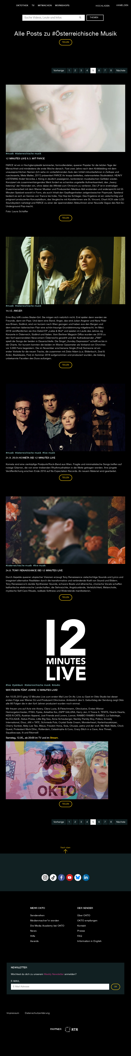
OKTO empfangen (87, 920)
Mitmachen (45, 5)
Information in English (89, 941)
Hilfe (32, 936)
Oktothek (22, 5)
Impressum (13, 1013)
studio (56, 685)
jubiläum (18, 685)
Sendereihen (37, 915)
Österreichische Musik (29, 153)
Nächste (120, 70)
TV (33, 5)
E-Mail (15, 981)
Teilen (65, 218)
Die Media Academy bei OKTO (47, 926)
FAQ (79, 936)
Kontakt (81, 926)
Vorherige (59, 70)
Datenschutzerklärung (37, 1013)
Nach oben (65, 850)
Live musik (49, 453)
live (9, 685)
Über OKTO (83, 915)
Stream (54, 738)
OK (115, 987)
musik (10, 153)
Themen (96, 18)
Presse (81, 931)
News (33, 931)
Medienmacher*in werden (44, 920)
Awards (34, 941)
